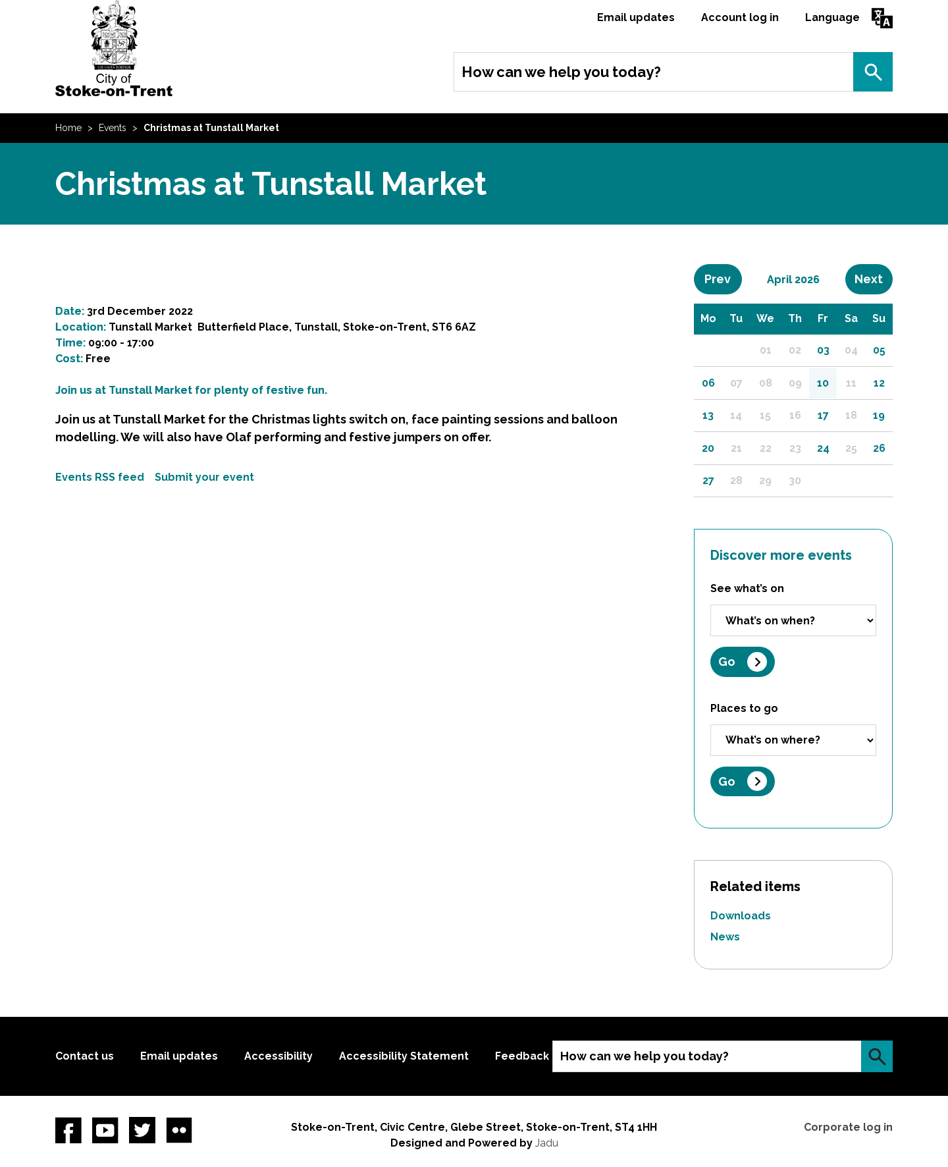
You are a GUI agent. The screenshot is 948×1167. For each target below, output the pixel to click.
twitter (142, 1130)
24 (823, 448)
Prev (722, 278)
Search (873, 72)
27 (708, 480)
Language (832, 17)
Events (112, 127)
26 (879, 448)
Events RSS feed (99, 477)
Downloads (740, 915)
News (725, 937)
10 (823, 383)
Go (726, 661)
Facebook (68, 1130)
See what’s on (747, 588)
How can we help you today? (561, 72)
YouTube (105, 1130)
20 (708, 448)
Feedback (522, 1056)
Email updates (636, 17)
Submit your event (204, 477)
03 (823, 350)
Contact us (84, 1056)
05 (879, 350)
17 (823, 415)
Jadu (546, 1143)
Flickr (179, 1130)
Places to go (744, 708)
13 (708, 415)
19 (879, 415)
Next (874, 278)
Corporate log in (848, 1127)
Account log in (740, 17)
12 (879, 383)
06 (708, 383)
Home (68, 127)
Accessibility (278, 1056)
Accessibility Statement (404, 1056)
